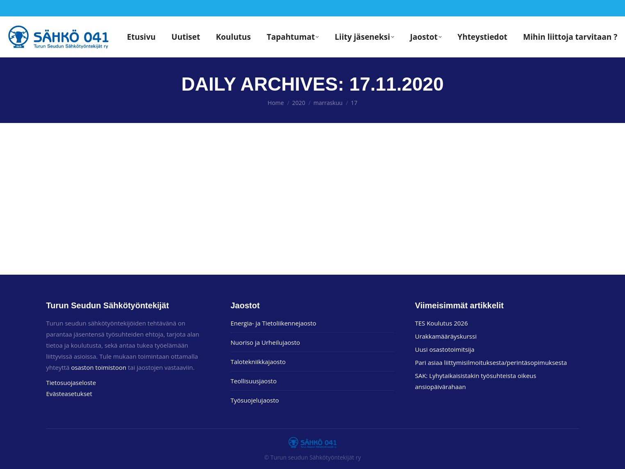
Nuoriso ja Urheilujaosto (265, 342)
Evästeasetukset (69, 393)
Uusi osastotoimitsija (444, 349)
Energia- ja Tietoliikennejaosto (273, 323)
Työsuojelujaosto (254, 400)
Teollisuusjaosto (253, 381)
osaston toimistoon (98, 367)
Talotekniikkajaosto (258, 361)
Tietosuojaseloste (71, 382)
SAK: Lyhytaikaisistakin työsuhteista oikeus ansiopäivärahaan (475, 381)
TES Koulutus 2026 (441, 323)
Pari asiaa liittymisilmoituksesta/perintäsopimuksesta (491, 362)
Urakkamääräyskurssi (445, 336)
